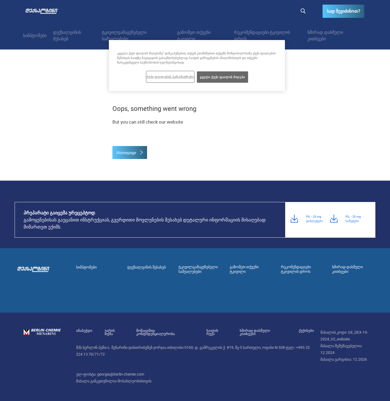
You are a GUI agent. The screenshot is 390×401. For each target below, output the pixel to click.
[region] (197, 65)
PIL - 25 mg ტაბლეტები (314, 220)
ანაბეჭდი (84, 330)
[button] (302, 11)
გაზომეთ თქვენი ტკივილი (194, 35)
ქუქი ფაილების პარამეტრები (170, 77)
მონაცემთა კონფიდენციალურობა (163, 330)
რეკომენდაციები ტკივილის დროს (262, 35)
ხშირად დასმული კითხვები (325, 35)
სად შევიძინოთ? (343, 11)
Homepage (126, 152)
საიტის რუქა (213, 330)
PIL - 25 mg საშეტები (353, 220)
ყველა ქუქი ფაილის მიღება (222, 77)
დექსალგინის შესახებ (67, 35)
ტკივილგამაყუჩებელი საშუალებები (124, 35)
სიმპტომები (35, 35)
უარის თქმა (113, 330)
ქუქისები (300, 330)
